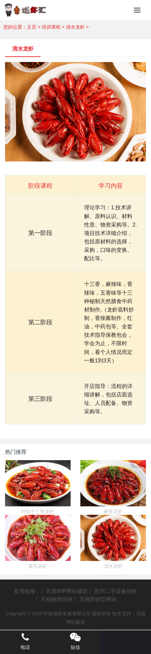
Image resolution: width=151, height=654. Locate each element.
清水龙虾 (75, 27)
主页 (31, 27)
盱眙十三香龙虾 (37, 511)
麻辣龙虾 (113, 511)
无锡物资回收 (57, 599)
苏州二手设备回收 (115, 591)
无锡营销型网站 (98, 599)
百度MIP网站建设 (67, 591)
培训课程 (51, 27)
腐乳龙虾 (37, 566)
